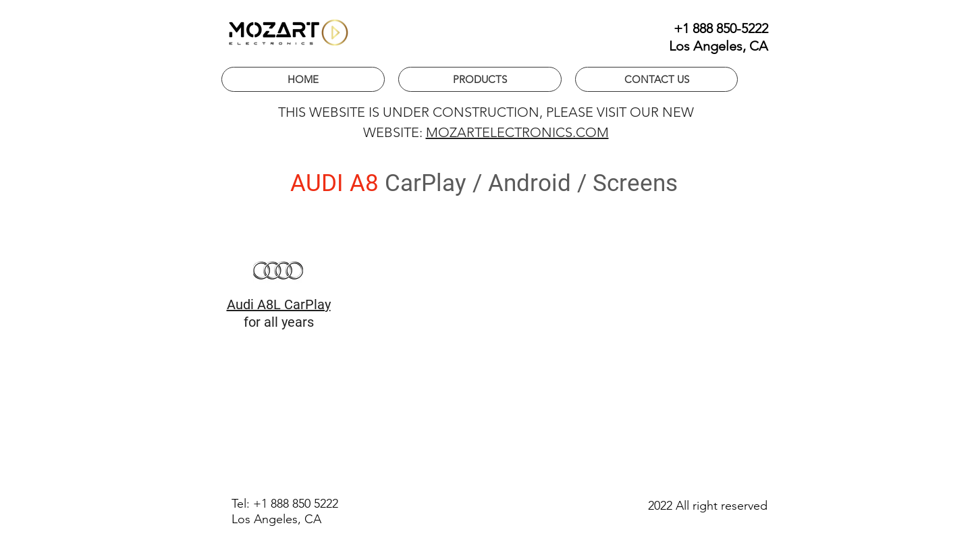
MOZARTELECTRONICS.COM (517, 132)
